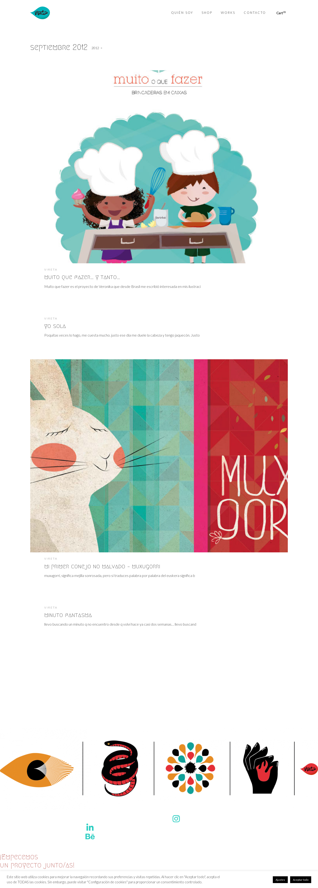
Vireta (51, 269)
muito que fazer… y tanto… (82, 277)
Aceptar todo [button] (300, 879)
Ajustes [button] (280, 879)
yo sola (55, 326)
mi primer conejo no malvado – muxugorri (102, 566)
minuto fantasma (68, 615)
